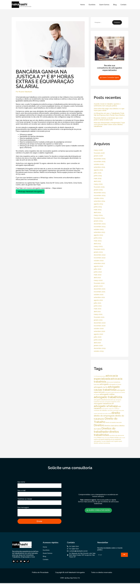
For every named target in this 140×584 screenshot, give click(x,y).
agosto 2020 (98, 334)
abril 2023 (97, 244)
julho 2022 (97, 269)
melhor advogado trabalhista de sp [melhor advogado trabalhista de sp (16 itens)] (104, 439)
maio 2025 (97, 178)
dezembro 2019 (99, 348)
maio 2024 (98, 210)
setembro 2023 (99, 232)
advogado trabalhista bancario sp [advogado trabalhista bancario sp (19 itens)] (104, 399)
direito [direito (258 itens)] (115, 413)
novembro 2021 (99, 292)
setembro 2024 (99, 201)
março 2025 (98, 184)
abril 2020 (97, 343)
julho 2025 (97, 173)
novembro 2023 (99, 227)
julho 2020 (97, 337)
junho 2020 (98, 340)
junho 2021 (98, 306)
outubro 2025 (99, 164)
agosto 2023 (98, 235)
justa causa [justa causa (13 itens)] (122, 437)
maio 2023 (97, 241)
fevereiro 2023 (99, 249)
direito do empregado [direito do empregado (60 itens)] (104, 416)
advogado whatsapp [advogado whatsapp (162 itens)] (106, 406)
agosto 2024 (98, 204)
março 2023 (98, 246)
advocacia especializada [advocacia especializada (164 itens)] (106, 377)
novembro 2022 (99, 258)
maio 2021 (97, 309)
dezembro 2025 (99, 159)
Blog (115, 5)
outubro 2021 (98, 294)
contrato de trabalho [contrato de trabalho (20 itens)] (100, 410)
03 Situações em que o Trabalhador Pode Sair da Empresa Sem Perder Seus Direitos (109, 114)
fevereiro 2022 (99, 283)
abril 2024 (97, 212)
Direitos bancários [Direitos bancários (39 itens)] (111, 426)
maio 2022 (97, 275)
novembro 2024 (99, 195)
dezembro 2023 (99, 224)
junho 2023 (98, 238)
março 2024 (98, 215)
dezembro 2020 (100, 323)
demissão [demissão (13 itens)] (110, 410)
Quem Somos (104, 5)
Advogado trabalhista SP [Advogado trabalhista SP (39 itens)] (104, 403)
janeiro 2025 (98, 190)
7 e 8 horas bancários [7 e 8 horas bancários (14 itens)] (99, 376)
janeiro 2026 (98, 156)
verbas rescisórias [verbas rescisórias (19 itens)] (104, 443)
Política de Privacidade (40, 573)
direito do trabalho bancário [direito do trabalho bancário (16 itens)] (114, 422)
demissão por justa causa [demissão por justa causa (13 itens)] (104, 413)
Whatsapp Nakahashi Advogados (30, 191)
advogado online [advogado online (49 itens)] (107, 394)
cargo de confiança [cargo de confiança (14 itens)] (114, 408)
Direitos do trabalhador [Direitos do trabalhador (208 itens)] (104, 430)
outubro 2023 (99, 229)
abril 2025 (97, 181)
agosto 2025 (98, 170)
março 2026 (98, 150)
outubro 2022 (99, 260)
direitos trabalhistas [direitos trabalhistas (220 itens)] (106, 433)
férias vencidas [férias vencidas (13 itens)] (105, 437)
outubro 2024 (99, 198)
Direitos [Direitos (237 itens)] (99, 425)
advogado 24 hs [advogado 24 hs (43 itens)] (100, 387)
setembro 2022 (99, 263)
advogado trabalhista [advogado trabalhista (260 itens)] (108, 397)
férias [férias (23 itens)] (99, 437)
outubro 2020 (99, 328)
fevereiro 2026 (99, 153)
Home (82, 5)
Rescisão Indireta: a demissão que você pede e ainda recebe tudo (108, 119)
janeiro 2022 (98, 286)
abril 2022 (97, 277)
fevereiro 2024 (99, 218)
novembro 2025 (99, 161)
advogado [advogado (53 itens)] (104, 384)
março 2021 (98, 314)
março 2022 (98, 280)
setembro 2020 (99, 331)
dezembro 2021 (99, 289)
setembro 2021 (99, 297)
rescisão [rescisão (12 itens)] (104, 441)
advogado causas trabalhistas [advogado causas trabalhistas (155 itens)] (107, 388)
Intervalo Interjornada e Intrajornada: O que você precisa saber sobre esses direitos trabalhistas (109, 124)
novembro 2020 (99, 326)
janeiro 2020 (98, 345)
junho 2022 (98, 272)
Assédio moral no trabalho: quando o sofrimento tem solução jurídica (107, 105)
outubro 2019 (99, 351)
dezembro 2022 (99, 255)
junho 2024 (98, 207)
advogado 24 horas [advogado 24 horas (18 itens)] (115, 384)
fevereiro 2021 (99, 317)
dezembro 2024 (100, 193)
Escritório (92, 5)
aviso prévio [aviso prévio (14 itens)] (105, 408)
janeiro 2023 (98, 252)
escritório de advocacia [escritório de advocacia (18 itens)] (116, 435)
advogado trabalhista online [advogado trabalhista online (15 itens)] (112, 401)
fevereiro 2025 (99, 187)
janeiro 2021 (98, 320)
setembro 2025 (99, 167)
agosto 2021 (98, 300)
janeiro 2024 (98, 221)
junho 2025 (98, 176)
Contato (123, 5)
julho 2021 (97, 303)
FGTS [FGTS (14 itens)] (95, 437)
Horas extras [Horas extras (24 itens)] (114, 437)
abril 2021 (97, 311)
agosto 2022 (98, 266)
